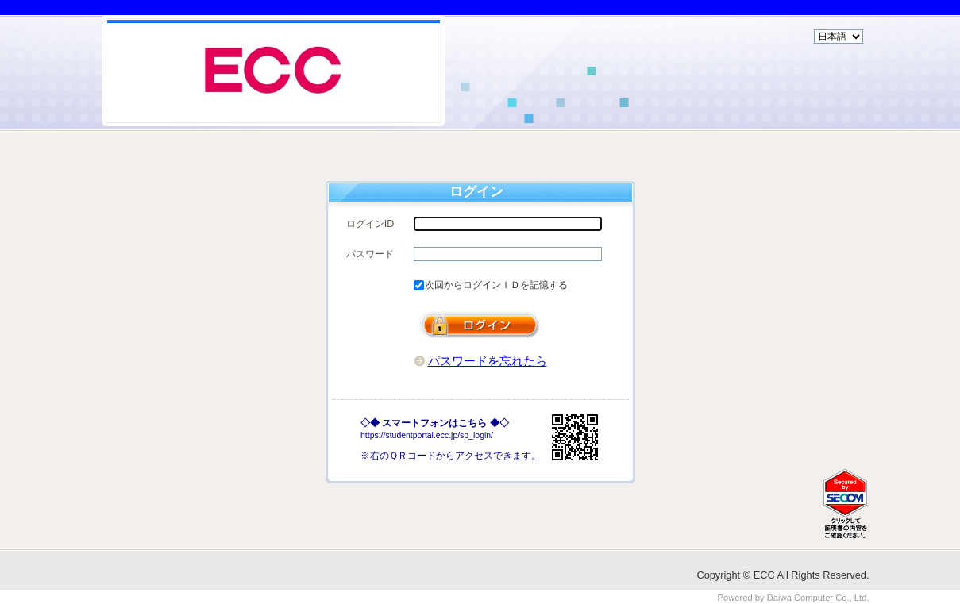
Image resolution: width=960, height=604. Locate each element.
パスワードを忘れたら (487, 361)
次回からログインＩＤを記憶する (496, 285)
